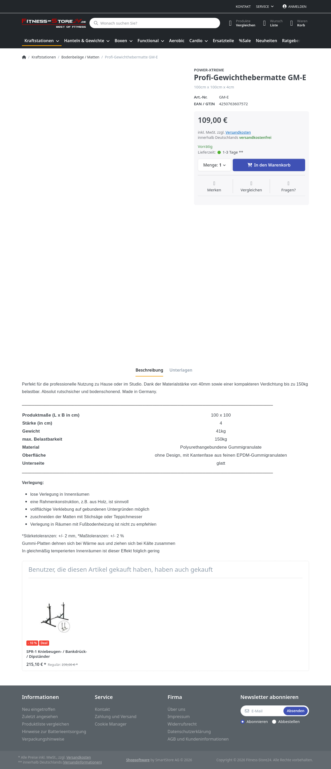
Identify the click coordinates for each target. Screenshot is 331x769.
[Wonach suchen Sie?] (154, 23)
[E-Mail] (261, 710)
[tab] (149, 370)
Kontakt (243, 6)
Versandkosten (238, 132)
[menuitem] (42, 41)
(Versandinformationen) (82, 762)
